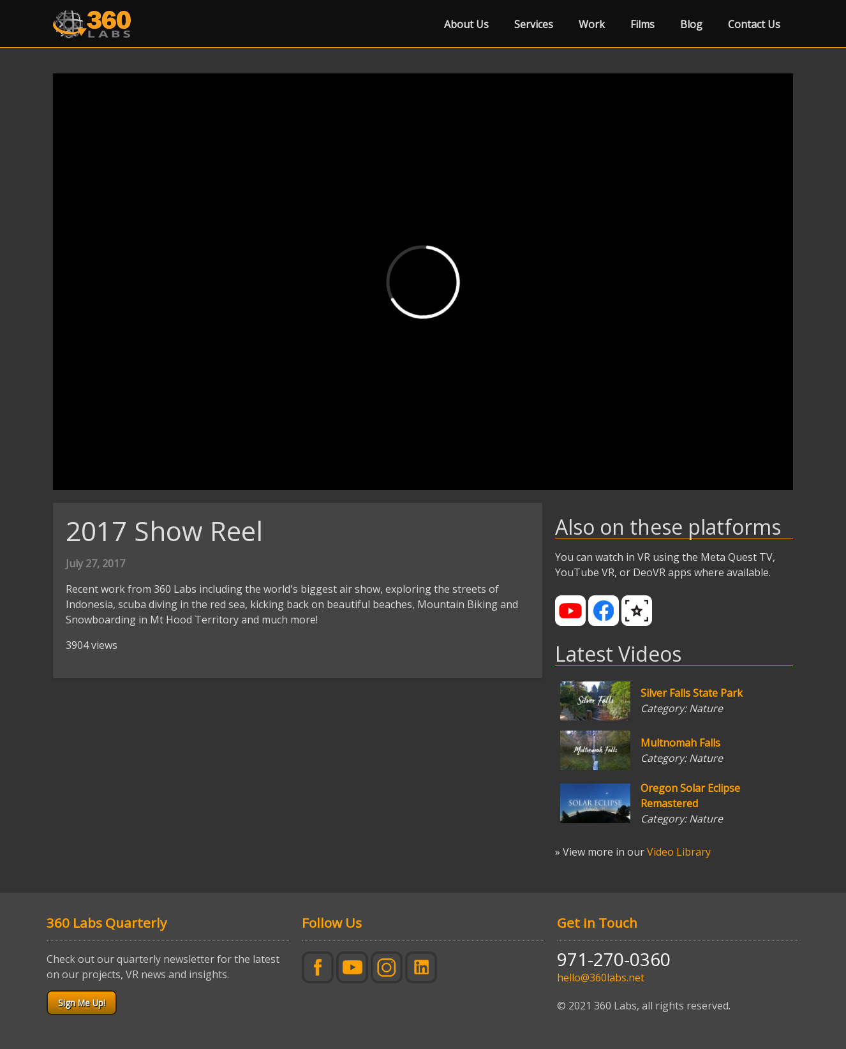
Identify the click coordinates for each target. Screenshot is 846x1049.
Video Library (679, 852)
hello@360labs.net (600, 978)
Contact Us (754, 24)
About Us (466, 24)
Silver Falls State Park (692, 693)
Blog (691, 24)
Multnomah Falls (680, 743)
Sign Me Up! (81, 1003)
